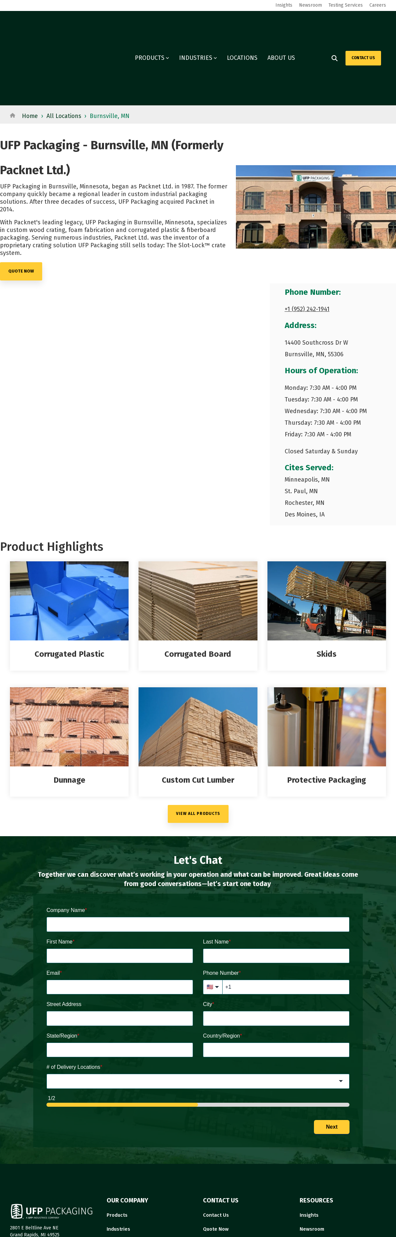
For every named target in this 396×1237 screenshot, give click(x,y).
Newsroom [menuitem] (310, 5)
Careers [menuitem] (377, 5)
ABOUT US (281, 24)
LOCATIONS (242, 24)
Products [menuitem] (117, 1147)
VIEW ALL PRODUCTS (198, 745)
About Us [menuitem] (213, 1175)
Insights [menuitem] (283, 5)
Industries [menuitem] (118, 1161)
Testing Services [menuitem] (346, 5)
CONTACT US (363, 23)
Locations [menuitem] (118, 1175)
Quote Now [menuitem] (216, 1161)
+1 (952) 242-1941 (307, 241)
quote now (21, 202)
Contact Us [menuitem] (216, 1147)
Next (332, 1059)
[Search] (334, 24)
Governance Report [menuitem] (323, 1175)
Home (30, 48)
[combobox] (198, 1013)
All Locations (65, 48)
